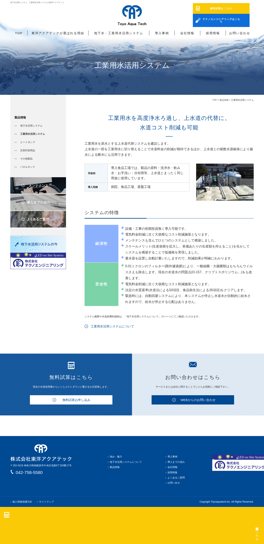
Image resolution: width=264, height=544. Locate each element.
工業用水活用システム (32, 133)
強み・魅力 (116, 456)
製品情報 (224, 100)
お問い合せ (173, 482)
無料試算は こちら (221, 8)
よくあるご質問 (176, 477)
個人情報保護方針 (22, 501)
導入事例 (162, 33)
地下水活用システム (31, 125)
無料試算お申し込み (76, 400)
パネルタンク (27, 166)
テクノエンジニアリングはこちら (221, 19)
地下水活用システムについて (126, 462)
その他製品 (26, 158)
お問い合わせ (239, 33)
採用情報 (213, 33)
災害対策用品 (27, 150)
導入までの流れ (176, 462)
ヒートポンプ (27, 142)
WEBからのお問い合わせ (197, 400)
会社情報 (187, 33)
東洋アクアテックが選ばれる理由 (58, 33)
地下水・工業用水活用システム (118, 33)
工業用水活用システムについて (112, 326)
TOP (19, 33)
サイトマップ (46, 501)
